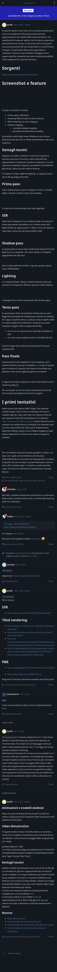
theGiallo (9, 597)
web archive (18, 533)
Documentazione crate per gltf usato (24, 921)
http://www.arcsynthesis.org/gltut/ (18, 421)
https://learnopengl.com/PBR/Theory (24, 674)
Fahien (8, 570)
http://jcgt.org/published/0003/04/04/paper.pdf (29, 613)
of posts (28, 3)
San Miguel (36, 538)
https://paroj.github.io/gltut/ (26, 575)
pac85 (10, 524)
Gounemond (11, 737)
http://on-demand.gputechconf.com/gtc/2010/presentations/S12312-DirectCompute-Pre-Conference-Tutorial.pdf (31, 641)
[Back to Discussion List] (2, 3)
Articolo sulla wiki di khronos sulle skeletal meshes (30, 924)
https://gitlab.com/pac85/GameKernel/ (20, 74)
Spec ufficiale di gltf (16, 918)
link (32, 893)
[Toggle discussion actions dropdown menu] (54, 3)
